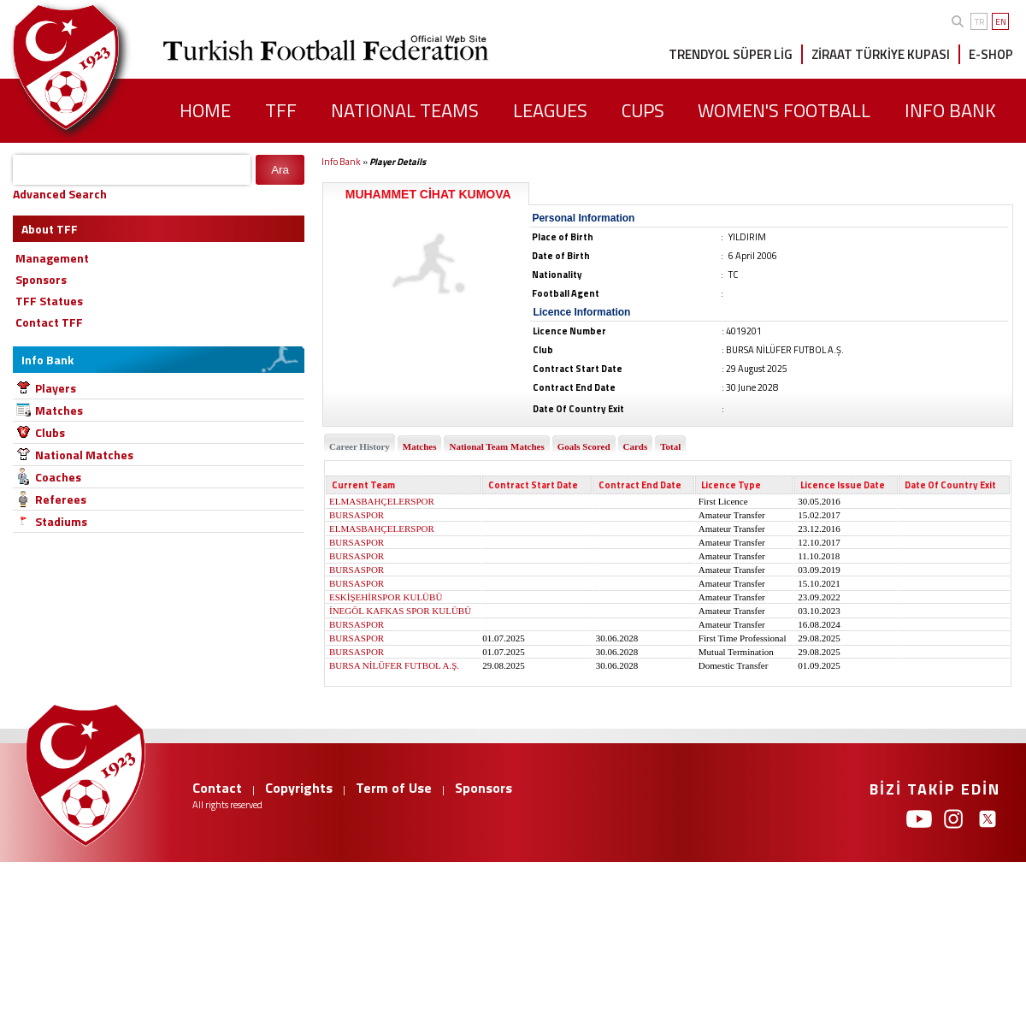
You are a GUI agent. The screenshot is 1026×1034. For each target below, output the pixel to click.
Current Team (363, 485)
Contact (217, 787)
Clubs (50, 432)
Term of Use (394, 787)
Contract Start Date (533, 485)
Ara (280, 169)
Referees (60, 499)
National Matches (84, 455)
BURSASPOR (356, 515)
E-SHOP (991, 54)
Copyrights (299, 787)
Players (55, 388)
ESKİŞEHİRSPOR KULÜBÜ (385, 597)
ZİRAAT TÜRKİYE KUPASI (880, 54)
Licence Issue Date (842, 485)
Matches (59, 410)
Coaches (58, 477)
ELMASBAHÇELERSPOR (381, 501)
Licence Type (731, 485)
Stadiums (61, 521)
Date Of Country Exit (950, 485)
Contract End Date (639, 485)
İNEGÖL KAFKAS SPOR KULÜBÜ (400, 611)
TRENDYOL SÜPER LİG (731, 54)
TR (979, 21)
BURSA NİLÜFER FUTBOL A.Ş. (394, 665)
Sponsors (483, 787)
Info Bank (341, 161)
